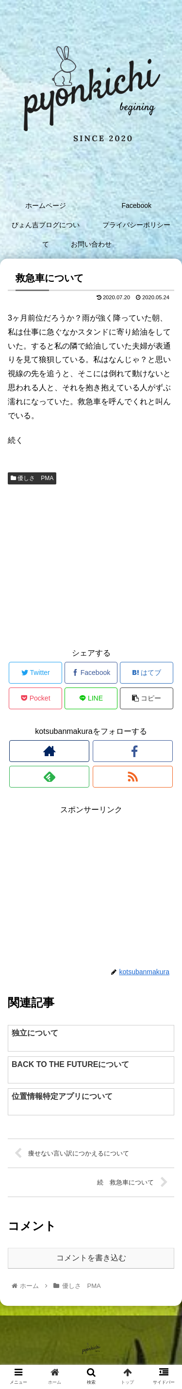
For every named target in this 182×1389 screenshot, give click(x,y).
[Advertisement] (91, 564)
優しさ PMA (32, 478)
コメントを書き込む (91, 1258)
